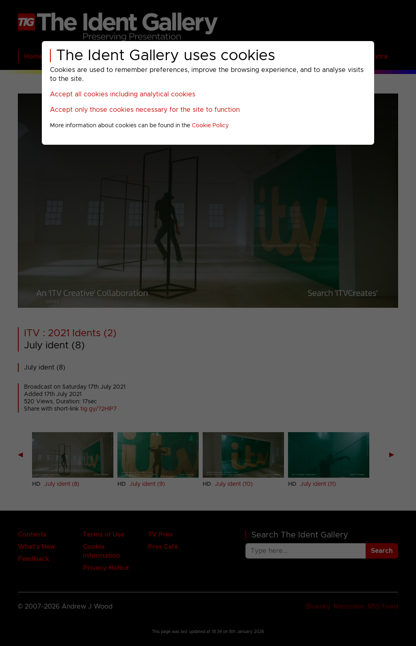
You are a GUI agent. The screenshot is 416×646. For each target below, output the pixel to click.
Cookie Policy (210, 125)
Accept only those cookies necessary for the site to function (145, 110)
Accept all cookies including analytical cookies (122, 94)
